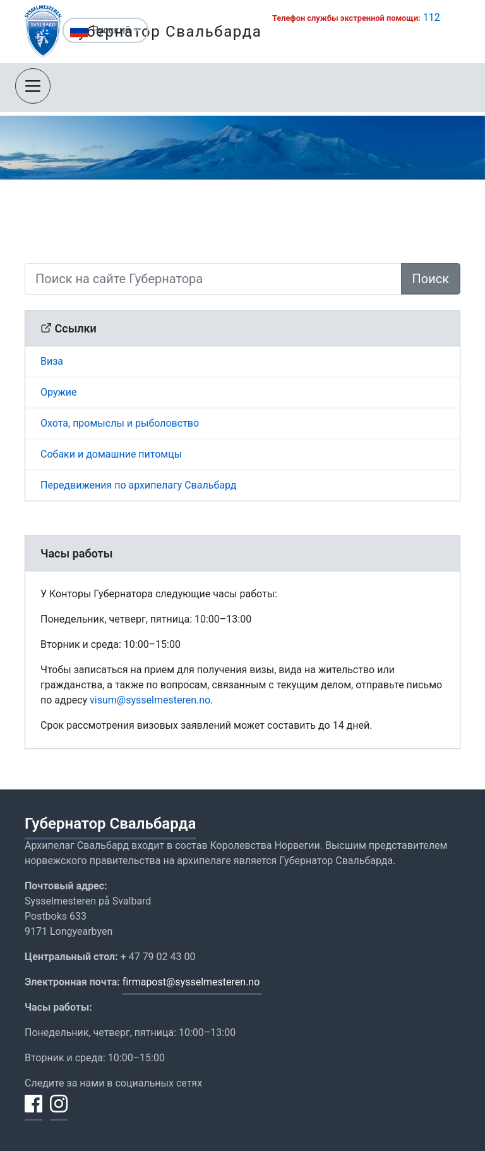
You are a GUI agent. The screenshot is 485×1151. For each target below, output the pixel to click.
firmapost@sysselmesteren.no (193, 982)
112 (431, 17)
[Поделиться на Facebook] (33, 1111)
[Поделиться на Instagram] (59, 1111)
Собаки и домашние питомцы (111, 454)
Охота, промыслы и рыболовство (119, 423)
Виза (51, 361)
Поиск (431, 278)
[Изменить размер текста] (44, 32)
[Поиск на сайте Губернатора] (213, 279)
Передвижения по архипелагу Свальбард (138, 485)
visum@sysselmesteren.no (150, 700)
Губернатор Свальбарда (110, 823)
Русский (116, 30)
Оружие (58, 392)
